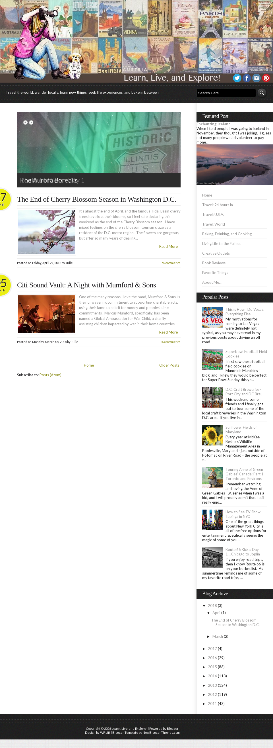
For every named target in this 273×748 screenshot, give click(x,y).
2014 (212, 676)
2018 (212, 605)
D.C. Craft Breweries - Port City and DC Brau (244, 391)
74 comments (171, 263)
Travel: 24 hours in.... (219, 205)
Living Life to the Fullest (221, 243)
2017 (212, 648)
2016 (212, 657)
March (217, 636)
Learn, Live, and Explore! (129, 728)
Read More (168, 246)
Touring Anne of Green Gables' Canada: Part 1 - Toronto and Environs (246, 474)
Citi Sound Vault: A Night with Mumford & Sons (86, 285)
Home (89, 365)
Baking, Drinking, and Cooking (227, 234)
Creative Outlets (216, 253)
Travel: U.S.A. (213, 214)
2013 (212, 685)
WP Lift (105, 732)
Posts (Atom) (50, 375)
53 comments (171, 342)
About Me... (212, 282)
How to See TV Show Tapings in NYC (243, 514)
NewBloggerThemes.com (161, 732)
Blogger (173, 728)
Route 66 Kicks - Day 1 (52, 180)
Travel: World (213, 224)
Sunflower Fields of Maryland (241, 429)
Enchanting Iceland (214, 124)
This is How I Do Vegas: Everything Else (245, 311)
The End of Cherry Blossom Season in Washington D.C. (96, 199)
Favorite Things (215, 272)
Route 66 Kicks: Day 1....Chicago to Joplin (243, 551)
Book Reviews (214, 263)
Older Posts (169, 365)
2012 (212, 694)
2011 (212, 703)
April (216, 612)
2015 (212, 667)
